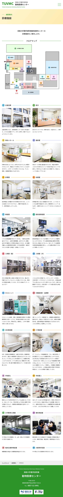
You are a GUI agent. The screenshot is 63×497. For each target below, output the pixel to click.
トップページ (5, 463)
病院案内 (14, 463)
